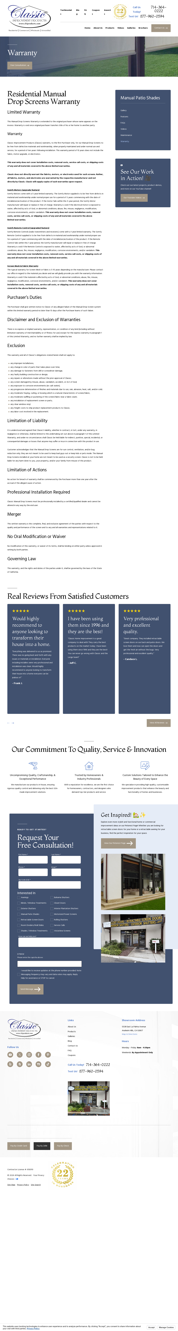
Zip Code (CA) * (24, 880)
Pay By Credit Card (19, 1146)
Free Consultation (20, 65)
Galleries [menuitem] (131, 28)
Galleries (71, 1036)
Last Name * (56, 855)
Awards (107, 12)
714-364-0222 (158, 9)
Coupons (96, 12)
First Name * (23, 855)
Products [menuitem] (109, 28)
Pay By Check (63, 1146)
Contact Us (161, 28)
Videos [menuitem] (120, 28)
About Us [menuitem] (98, 28)
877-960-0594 (152, 16)
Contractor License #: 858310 (20, 1169)
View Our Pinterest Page (118, 843)
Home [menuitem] (87, 28)
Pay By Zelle (42, 1146)
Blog (77, 12)
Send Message (30, 989)
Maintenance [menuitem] (126, 135)
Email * (54, 867)
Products (72, 1031)
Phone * (21, 867)
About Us (72, 1027)
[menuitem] (11, 1185)
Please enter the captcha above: (30, 958)
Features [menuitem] (124, 116)
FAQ (85, 12)
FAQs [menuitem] (123, 123)
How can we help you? (27, 936)
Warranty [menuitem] (125, 141)
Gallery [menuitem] (124, 110)
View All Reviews (159, 723)
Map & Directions (129, 1034)
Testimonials (66, 12)
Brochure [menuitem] (143, 28)
